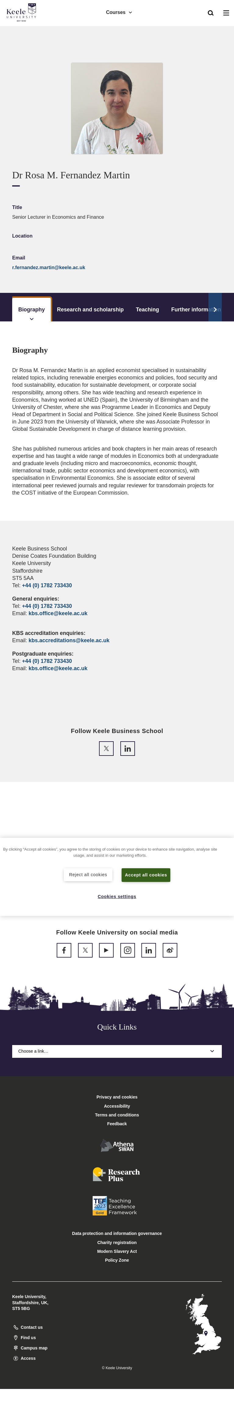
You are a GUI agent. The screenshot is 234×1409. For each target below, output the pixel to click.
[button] (210, 12)
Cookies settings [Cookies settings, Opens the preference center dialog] (117, 896)
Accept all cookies (146, 874)
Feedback (117, 1123)
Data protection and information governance (117, 1233)
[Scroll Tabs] (215, 307)
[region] (117, 877)
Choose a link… (117, 1051)
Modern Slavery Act (117, 1251)
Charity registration (116, 1242)
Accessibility (117, 1106)
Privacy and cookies (117, 1097)
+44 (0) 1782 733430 (47, 585)
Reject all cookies (88, 874)
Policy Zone (117, 1260)
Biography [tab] (31, 314)
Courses (119, 12)
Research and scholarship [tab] (90, 310)
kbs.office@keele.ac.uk (58, 613)
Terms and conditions (117, 1114)
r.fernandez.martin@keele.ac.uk (48, 267)
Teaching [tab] (147, 310)
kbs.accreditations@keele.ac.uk (69, 640)
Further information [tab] (196, 310)
